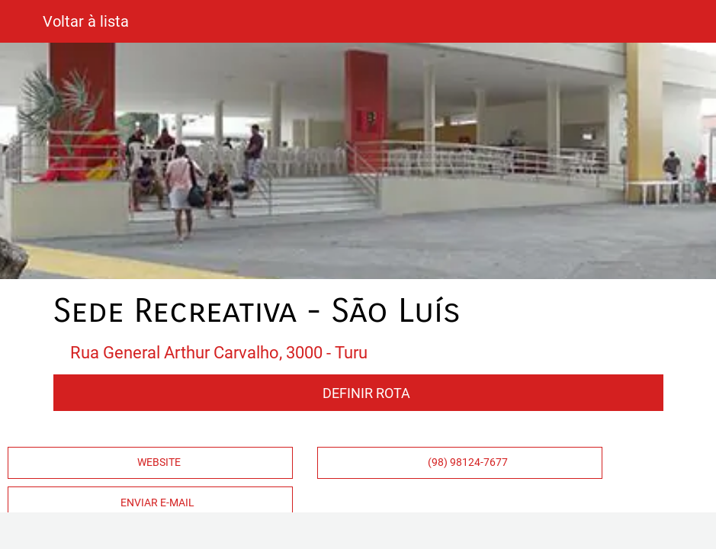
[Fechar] (21, 21)
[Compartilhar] (530, 530)
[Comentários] (185, 530)
